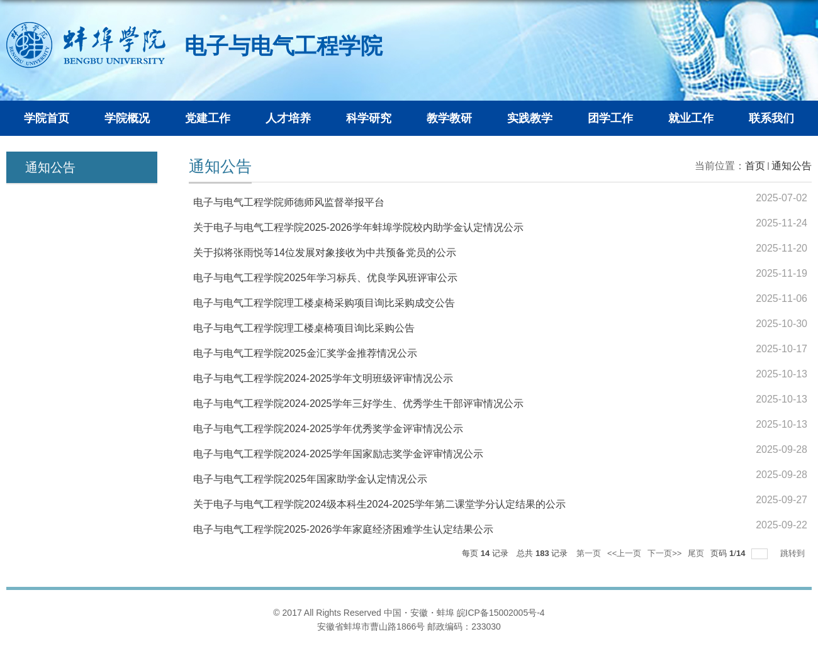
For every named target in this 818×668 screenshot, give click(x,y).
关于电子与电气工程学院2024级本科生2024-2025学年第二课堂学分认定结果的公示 (379, 504)
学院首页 (46, 118)
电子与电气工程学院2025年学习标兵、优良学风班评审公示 (325, 277)
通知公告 (791, 165)
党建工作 (207, 118)
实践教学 (529, 118)
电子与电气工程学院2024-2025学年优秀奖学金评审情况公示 (328, 428)
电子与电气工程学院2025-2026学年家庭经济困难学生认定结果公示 (343, 529)
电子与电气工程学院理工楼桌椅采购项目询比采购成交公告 (324, 303)
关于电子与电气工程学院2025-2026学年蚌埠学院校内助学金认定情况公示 (358, 227)
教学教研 (449, 118)
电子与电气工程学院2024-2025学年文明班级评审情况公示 (323, 378)
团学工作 (610, 118)
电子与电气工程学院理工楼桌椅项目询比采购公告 (304, 328)
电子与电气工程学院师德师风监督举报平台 (288, 202)
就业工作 (691, 118)
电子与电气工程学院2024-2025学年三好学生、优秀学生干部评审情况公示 (358, 403)
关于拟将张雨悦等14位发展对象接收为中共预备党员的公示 (324, 252)
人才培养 (288, 118)
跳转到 (793, 553)
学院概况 (127, 118)
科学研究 (368, 118)
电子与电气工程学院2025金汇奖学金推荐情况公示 (305, 353)
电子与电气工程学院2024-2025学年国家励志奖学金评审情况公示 (338, 453)
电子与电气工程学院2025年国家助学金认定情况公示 (310, 479)
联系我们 (771, 118)
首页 (755, 165)
